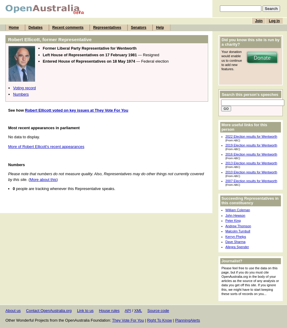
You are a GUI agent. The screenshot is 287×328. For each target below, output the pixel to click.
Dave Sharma (235, 242)
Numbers (21, 94)
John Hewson (235, 215)
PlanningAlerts (187, 320)
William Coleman (237, 210)
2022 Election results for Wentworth (251, 136)
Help (160, 27)
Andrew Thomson (238, 226)
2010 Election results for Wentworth (251, 172)
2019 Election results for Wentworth (251, 145)
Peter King (233, 220)
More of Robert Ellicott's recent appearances (46, 146)
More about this (43, 179)
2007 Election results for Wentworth (251, 181)
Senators (138, 27)
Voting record (24, 88)
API (128, 310)
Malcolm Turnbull (237, 231)
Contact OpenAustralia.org (49, 310)
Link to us (85, 310)
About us (13, 310)
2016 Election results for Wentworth (251, 154)
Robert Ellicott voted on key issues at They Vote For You (76, 110)
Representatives (107, 27)
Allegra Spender (237, 247)
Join (259, 21)
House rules (109, 310)
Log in (274, 21)
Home (14, 27)
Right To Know (159, 320)
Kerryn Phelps (235, 236)
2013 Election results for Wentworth (251, 163)
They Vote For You (128, 320)
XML (138, 310)
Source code (158, 310)
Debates (35, 27)
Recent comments (67, 27)
